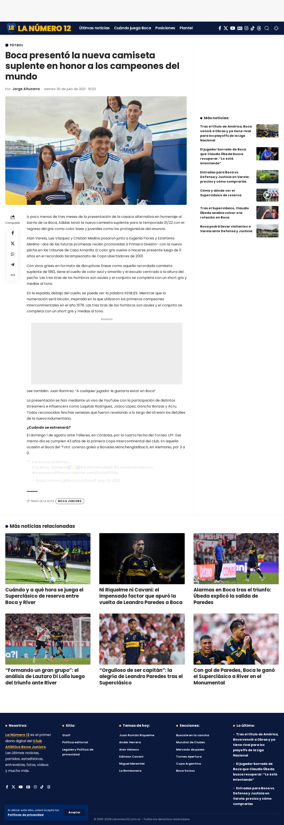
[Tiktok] (253, 28)
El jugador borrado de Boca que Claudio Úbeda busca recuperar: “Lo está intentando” (223, 154)
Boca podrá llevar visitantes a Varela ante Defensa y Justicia (226, 226)
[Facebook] (219, 28)
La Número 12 (17, 734)
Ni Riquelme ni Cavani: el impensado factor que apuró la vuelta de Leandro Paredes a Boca (140, 596)
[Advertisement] (142, 10)
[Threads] (259, 28)
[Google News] (239, 28)
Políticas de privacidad (25, 815)
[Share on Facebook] (12, 233)
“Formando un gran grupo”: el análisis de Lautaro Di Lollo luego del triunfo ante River (45, 676)
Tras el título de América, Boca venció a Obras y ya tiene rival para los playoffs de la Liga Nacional (226, 131)
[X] (225, 28)
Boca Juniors (70, 501)
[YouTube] (232, 28)
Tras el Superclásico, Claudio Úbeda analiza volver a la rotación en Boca (224, 210)
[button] (74, 812)
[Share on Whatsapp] (12, 254)
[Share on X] (12, 243)
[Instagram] (246, 28)
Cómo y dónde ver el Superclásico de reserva (220, 190)
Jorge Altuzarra (26, 89)
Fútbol (16, 45)
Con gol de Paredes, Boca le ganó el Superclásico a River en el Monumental (234, 676)
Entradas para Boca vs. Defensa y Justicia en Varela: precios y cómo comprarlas (224, 175)
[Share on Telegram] (12, 264)
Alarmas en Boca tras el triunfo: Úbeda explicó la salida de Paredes (232, 596)
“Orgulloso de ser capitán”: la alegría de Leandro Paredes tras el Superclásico (141, 676)
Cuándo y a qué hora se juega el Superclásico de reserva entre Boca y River (44, 596)
